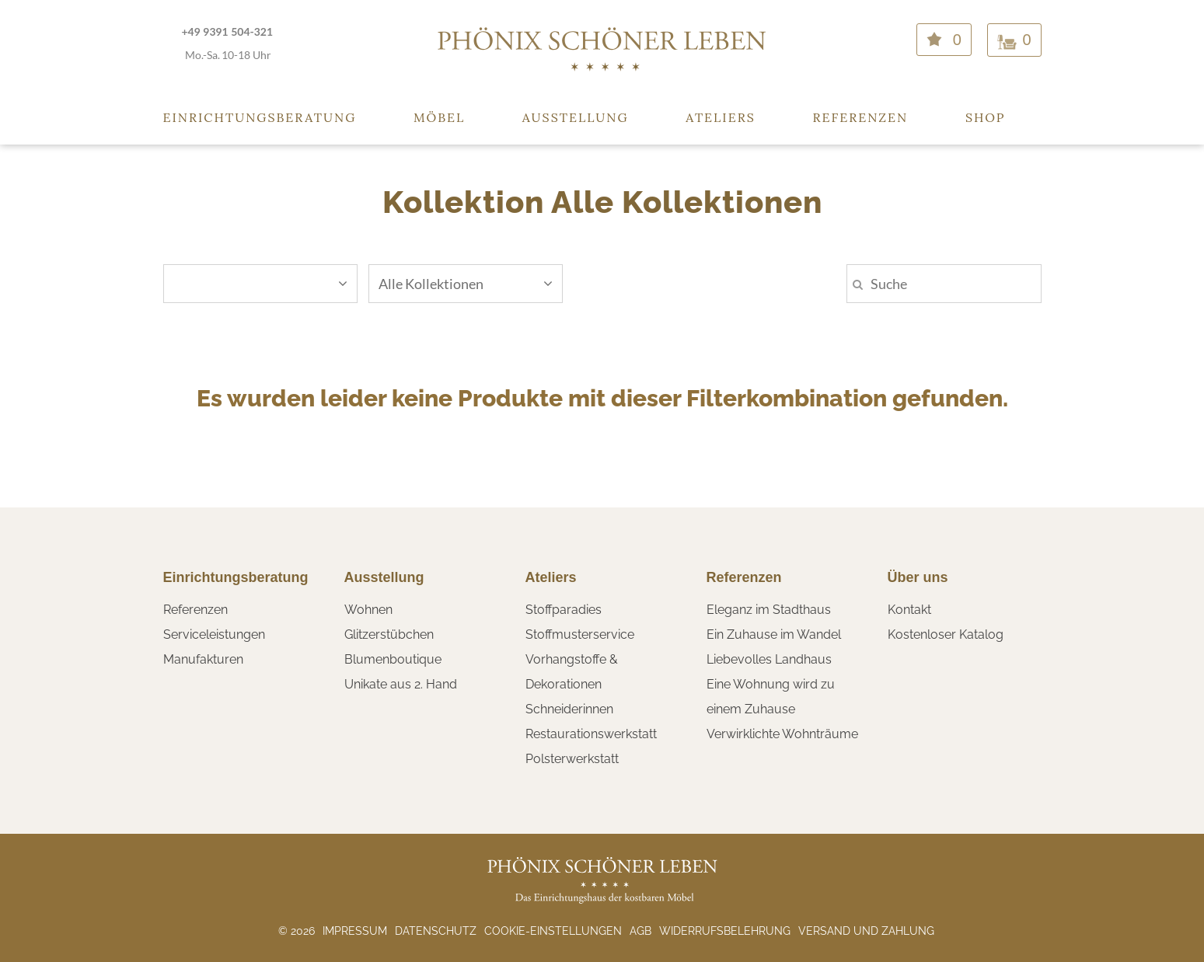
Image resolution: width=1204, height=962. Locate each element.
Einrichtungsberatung (260, 117)
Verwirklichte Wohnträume (782, 734)
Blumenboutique (392, 659)
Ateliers (721, 117)
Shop (985, 117)
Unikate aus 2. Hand (400, 684)
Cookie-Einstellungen (553, 931)
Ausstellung (575, 117)
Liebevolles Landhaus (769, 659)
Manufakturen (203, 659)
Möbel (439, 117)
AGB (640, 931)
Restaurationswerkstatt (591, 734)
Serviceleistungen (214, 634)
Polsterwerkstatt (572, 758)
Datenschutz (435, 931)
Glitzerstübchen (389, 634)
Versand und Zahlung (866, 931)
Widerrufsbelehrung (724, 931)
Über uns (918, 577)
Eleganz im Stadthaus (769, 609)
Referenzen (860, 117)
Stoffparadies (563, 609)
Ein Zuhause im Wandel (774, 634)
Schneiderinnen (569, 709)
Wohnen (368, 609)
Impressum (355, 931)
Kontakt (909, 609)
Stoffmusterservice (579, 634)
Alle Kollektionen (466, 283)
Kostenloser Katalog (945, 634)
